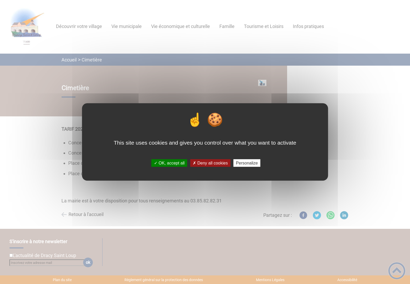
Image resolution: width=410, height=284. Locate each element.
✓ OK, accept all (169, 163)
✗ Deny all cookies (210, 163)
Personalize (247, 163)
